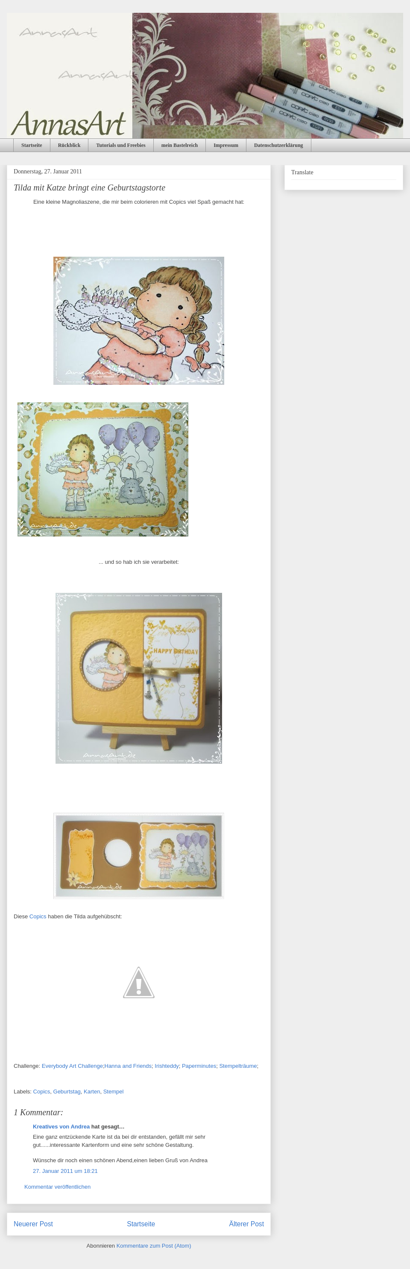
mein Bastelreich (179, 145)
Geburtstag (67, 1091)
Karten (92, 1091)
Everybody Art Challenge (72, 1066)
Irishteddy (167, 1066)
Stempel (113, 1091)
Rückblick (69, 145)
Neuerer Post (33, 1224)
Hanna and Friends (128, 1066)
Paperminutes (199, 1066)
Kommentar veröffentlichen (57, 1187)
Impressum (226, 145)
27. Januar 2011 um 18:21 (65, 1171)
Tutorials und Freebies (120, 145)
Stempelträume (238, 1066)
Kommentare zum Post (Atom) (154, 1246)
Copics (38, 916)
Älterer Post (246, 1224)
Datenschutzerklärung (278, 145)
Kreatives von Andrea (61, 1126)
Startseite (31, 145)
